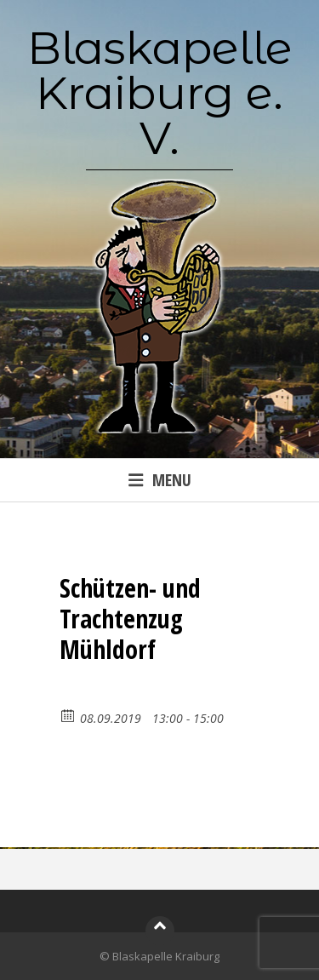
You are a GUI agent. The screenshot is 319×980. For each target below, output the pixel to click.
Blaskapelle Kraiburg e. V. (160, 92)
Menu (160, 479)
